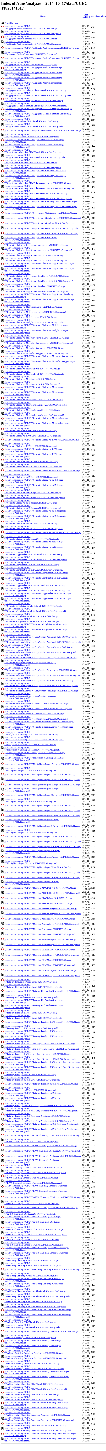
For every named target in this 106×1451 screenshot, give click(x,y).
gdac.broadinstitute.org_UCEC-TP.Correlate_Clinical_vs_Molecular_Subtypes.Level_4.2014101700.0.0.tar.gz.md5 (38, 342)
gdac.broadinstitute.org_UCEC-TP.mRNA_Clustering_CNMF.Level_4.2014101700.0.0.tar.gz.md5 (31, 1202)
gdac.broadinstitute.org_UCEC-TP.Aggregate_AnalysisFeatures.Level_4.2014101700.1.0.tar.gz (30, 37)
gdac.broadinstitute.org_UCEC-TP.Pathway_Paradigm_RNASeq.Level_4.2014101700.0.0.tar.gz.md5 (33, 1017)
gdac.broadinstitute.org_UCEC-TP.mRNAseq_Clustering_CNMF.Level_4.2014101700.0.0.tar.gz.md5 (33, 1264)
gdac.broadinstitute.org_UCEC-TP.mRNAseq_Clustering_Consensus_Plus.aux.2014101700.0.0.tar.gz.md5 (35, 1305)
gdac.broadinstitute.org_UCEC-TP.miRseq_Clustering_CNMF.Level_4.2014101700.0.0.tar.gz (30, 1321)
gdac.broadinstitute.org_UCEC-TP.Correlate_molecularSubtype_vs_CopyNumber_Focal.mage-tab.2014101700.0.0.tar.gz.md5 (30, 695)
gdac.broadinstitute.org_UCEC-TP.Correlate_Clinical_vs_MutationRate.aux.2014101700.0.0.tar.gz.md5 (34, 414)
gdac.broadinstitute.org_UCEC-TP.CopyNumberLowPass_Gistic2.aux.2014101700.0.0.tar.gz (42, 130)
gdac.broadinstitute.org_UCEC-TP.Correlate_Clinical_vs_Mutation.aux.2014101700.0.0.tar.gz (30, 378)
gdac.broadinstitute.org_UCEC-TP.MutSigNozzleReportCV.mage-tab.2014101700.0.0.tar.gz (42, 877)
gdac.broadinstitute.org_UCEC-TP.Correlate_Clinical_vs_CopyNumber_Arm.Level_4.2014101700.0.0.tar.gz (36, 244)
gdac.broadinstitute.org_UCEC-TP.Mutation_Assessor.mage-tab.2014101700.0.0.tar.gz (40, 939)
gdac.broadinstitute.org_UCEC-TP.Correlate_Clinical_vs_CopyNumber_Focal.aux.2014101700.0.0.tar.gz (34, 285)
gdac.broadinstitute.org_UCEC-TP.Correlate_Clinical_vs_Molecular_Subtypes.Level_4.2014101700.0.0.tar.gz (36, 336)
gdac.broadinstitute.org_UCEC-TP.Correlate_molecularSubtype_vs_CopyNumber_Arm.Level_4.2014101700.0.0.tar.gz (40, 635)
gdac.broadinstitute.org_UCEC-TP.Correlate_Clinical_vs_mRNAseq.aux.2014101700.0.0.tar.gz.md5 (32, 507)
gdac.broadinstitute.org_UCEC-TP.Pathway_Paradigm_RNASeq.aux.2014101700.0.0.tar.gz (42, 1022)
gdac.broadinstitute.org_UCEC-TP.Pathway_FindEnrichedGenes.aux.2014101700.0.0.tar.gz (42, 991)
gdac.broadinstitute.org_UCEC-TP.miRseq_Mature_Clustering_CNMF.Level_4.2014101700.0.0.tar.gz (33, 1383)
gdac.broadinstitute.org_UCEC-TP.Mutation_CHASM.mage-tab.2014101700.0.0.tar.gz (40, 970)
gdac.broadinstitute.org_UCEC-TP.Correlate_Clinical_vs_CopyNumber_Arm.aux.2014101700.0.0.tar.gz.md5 (36, 259)
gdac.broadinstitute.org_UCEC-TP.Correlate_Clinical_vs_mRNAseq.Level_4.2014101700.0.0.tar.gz (32, 491)
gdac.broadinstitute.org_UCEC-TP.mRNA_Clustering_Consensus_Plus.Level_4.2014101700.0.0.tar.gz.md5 (35, 1233)
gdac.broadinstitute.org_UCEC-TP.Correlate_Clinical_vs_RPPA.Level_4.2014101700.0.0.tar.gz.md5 (32, 434)
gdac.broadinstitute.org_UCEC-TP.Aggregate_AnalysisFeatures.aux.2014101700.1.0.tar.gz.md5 (30, 63)
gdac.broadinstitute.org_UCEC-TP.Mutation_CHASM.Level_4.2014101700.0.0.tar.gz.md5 (41, 955)
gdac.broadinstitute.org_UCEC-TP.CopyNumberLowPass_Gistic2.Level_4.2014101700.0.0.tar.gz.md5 (33, 125)
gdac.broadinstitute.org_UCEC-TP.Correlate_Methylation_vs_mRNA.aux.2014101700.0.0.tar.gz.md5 (33, 620)
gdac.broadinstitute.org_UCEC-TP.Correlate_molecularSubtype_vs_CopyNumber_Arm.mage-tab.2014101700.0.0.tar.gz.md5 (30, 662)
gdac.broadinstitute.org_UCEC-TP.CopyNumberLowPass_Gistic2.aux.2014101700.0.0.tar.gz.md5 (31, 135)
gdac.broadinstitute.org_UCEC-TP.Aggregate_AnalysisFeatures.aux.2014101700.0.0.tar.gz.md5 (30, 53)
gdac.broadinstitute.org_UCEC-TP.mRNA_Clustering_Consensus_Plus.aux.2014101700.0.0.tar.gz (31, 1238)
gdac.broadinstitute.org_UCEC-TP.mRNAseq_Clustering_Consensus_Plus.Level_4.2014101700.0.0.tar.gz (35, 1290)
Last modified (86, 16)
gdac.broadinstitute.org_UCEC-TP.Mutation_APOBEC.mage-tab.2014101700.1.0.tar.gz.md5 (42, 914)
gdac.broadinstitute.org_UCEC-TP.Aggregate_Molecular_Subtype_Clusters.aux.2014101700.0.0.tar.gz (33, 99)
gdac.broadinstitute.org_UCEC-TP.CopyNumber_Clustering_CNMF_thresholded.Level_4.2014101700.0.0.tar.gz (37, 182)
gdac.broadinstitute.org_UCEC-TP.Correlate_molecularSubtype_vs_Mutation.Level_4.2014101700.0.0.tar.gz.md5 (38, 707)
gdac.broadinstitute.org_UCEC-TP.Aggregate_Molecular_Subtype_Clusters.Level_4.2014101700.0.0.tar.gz (35, 89)
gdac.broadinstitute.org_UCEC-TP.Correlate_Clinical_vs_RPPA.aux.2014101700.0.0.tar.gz (41, 440)
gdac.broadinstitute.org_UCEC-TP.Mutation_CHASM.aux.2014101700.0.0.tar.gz (37, 960)
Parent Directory (11, 23)
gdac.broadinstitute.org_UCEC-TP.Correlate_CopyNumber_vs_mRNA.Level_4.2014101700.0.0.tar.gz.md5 (35, 558)
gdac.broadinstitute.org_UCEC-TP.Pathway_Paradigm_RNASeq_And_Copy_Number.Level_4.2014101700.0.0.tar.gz (39, 1042)
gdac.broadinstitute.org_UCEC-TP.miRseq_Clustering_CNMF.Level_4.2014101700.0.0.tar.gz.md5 (32, 1326)
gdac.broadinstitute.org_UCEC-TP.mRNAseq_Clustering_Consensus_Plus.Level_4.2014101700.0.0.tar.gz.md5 (37, 1295)
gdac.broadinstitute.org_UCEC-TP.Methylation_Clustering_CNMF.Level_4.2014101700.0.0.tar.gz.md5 (34, 738)
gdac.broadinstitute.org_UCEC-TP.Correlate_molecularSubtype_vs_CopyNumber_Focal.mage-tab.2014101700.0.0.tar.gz (41, 689)
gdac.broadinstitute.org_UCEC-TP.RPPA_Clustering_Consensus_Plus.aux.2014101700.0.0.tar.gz (31, 1176)
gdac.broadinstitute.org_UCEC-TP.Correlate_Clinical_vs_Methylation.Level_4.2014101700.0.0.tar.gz (33, 305)
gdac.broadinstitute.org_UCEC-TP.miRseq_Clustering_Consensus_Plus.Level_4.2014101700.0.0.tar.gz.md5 (35, 1357)
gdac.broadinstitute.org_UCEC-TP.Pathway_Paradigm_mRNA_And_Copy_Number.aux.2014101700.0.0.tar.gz (37, 1114)
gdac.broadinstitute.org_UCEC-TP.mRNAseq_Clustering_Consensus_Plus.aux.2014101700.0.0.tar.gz (33, 1300)
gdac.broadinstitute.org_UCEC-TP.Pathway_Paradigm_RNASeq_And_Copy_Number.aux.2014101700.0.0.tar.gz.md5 (40, 1058)
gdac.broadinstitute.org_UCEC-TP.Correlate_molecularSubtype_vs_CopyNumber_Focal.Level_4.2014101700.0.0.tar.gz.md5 (42, 674)
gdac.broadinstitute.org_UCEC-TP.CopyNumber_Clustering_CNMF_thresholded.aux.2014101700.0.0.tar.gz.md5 (38, 197)
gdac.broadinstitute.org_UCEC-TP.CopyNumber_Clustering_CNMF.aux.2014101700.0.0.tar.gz (30, 161)
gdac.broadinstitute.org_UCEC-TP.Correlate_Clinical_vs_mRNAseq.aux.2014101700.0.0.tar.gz (30, 501)
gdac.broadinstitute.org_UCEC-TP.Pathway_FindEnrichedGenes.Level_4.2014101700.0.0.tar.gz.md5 (33, 986)
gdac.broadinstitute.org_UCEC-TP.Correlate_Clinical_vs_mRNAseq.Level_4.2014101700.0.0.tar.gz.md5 (34, 496)
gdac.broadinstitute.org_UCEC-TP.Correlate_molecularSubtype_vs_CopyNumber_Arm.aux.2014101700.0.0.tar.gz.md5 (40, 651)
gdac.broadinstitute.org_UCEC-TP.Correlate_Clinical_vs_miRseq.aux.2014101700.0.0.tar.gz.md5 (31, 537)
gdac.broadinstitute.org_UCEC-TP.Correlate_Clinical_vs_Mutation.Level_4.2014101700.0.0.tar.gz (32, 367)
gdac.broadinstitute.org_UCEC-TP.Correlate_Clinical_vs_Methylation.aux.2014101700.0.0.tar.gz (31, 316)
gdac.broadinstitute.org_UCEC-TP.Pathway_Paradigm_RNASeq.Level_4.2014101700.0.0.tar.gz (31, 1011)
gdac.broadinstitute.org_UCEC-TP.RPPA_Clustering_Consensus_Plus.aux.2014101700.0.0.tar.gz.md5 (33, 1182)
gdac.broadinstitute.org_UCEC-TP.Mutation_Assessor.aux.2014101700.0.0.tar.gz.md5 (39, 934)
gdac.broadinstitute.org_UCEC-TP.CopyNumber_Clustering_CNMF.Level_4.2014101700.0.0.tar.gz (32, 151)
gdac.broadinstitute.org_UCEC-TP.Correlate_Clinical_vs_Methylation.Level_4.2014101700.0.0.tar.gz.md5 (35, 311)
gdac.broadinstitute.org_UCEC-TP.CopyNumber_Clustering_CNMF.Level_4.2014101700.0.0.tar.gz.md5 (34, 156)
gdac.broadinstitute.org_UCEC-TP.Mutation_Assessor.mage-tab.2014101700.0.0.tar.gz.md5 (42, 944)
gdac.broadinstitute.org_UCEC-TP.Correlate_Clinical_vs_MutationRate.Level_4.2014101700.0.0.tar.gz (33, 398)
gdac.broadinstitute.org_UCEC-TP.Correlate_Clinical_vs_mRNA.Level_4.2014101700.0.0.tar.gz (31, 460)
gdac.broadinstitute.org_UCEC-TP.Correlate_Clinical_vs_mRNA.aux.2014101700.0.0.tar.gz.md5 (31, 476)
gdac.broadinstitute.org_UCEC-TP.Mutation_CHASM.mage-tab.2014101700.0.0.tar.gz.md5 (42, 975)
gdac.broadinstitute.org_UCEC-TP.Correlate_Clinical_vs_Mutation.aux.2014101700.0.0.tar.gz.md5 (32, 383)
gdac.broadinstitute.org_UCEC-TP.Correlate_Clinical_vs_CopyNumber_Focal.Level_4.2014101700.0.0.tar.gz (36, 275)
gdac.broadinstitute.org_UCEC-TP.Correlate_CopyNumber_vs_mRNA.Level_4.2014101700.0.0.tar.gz (33, 553)
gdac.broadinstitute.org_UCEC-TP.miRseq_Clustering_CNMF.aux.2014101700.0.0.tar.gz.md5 (30, 1336)
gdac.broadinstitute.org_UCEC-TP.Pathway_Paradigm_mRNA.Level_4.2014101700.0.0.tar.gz (30, 1073)
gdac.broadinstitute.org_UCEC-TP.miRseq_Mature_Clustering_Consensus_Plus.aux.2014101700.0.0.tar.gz (35, 1424)
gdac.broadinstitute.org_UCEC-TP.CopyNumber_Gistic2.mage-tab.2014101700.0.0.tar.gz (41, 233)
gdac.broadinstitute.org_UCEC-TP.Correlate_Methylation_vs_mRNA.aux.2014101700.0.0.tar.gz (31, 615)
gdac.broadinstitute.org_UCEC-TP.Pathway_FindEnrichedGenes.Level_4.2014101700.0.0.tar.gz (31, 980)
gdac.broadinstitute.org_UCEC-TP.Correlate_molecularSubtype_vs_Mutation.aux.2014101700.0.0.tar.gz (34, 712)
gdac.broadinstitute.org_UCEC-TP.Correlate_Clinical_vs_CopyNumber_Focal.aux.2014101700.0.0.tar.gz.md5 (36, 290)
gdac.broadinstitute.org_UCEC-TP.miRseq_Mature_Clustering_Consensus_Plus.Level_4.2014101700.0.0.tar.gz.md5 (39, 1419)
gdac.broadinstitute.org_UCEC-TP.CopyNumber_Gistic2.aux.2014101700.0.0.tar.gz (39, 223)
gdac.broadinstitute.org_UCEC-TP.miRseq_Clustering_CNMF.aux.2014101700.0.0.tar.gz (41, 1331)
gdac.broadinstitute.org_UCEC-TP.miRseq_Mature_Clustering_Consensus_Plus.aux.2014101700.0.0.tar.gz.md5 (37, 1429)
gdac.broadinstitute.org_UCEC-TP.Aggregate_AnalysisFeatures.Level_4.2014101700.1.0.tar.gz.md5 (32, 42)
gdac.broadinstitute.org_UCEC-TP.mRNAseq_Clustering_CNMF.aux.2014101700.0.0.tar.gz (42, 1269)
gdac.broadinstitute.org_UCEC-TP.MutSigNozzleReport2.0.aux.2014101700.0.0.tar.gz (39, 805)
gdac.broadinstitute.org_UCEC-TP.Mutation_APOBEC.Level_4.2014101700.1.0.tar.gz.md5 (42, 893)
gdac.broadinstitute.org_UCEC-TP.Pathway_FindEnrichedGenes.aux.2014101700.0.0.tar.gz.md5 (31, 996)
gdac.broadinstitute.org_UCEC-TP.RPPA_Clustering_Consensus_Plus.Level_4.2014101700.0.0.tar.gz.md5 (35, 1171)
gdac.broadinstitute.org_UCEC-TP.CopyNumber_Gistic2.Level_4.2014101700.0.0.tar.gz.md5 (42, 218)
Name (43, 16)
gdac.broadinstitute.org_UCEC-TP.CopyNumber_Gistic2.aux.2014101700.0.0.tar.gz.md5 (41, 228)
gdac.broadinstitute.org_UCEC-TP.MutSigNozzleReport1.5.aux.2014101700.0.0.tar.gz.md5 (42, 779)
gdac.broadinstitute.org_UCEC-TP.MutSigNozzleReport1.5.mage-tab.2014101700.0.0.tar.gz (42, 785)
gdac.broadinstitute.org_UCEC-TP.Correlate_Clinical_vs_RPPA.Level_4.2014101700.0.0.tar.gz (30, 429)
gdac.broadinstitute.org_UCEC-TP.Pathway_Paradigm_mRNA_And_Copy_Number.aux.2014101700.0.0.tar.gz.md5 (39, 1120)
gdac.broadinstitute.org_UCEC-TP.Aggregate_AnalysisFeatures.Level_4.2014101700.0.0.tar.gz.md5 (32, 32)
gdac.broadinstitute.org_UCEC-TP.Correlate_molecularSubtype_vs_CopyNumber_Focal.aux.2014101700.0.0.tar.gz (39, 679)
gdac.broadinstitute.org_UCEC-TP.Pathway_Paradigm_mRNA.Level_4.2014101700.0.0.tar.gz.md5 (32, 1078)
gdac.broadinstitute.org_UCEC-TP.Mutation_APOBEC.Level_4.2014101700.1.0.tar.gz (40, 888)
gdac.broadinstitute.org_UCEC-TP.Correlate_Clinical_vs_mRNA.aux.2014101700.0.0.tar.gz (42, 471)
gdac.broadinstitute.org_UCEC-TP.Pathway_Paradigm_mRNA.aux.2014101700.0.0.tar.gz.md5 (30, 1089)
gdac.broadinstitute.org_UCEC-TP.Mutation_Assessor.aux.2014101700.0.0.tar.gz (37, 929)
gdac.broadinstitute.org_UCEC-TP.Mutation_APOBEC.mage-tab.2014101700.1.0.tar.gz (40, 908)
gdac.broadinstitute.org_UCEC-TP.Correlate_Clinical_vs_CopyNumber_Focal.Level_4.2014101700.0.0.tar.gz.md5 (38, 280)
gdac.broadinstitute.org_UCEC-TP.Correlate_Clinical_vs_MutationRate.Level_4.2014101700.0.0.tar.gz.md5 (36, 403)
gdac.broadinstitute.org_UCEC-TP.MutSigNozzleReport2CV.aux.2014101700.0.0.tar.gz (40, 836)
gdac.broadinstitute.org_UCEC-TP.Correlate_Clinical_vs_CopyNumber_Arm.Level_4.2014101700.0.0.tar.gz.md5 (38, 249)
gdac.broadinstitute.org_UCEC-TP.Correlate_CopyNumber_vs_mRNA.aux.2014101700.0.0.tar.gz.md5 (33, 568)
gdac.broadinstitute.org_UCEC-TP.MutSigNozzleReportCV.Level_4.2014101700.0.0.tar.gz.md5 (30, 862)
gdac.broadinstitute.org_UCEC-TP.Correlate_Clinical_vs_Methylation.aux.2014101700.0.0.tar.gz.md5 (33, 321)
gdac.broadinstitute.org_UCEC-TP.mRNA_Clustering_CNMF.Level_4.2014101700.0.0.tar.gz (42, 1197)
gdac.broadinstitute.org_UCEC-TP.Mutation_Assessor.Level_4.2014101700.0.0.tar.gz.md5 (41, 924)
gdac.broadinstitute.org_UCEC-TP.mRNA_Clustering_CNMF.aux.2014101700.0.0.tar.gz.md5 (30, 1212)
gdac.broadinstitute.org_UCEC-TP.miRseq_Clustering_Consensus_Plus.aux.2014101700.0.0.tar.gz (32, 1362)
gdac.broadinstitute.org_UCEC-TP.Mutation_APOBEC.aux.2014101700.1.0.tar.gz (38, 898)
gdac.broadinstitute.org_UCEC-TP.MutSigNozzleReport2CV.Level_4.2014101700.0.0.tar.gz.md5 (31, 831)
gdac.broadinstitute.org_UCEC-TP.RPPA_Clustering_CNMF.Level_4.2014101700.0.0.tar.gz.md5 (31, 1140)
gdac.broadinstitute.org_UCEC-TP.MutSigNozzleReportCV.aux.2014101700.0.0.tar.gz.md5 (42, 872)
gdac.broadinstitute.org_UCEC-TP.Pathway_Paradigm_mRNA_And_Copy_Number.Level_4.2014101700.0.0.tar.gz (39, 1104)
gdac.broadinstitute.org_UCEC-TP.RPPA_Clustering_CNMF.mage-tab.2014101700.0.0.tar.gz (42, 1156)
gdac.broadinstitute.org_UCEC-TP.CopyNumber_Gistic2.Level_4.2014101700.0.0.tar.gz (40, 213)
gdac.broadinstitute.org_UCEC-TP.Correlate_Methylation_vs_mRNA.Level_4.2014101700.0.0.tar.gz (33, 605)
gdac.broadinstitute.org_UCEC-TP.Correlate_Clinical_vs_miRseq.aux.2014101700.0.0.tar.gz (42, 532)
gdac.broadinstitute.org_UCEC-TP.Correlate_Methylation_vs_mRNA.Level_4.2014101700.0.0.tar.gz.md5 (35, 610)
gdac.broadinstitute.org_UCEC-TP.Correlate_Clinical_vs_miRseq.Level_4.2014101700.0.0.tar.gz (31, 522)
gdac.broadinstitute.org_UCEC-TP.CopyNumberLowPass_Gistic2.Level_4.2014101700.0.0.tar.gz (31, 120)
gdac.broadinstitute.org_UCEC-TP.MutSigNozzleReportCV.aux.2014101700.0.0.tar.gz (39, 867)
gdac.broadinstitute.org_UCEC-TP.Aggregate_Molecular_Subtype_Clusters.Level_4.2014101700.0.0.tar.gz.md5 (37, 94)
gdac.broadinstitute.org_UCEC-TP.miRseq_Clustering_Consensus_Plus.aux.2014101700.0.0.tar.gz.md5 (34, 1367)
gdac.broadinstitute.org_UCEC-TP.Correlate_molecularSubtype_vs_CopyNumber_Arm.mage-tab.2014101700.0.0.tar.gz (40, 656)
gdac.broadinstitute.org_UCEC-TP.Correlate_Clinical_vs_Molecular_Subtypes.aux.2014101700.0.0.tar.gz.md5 (36, 352)
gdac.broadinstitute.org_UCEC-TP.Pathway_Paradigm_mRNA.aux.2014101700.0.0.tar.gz (41, 1084)
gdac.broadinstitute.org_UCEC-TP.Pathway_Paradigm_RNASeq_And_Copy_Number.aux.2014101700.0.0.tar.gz (37, 1053)
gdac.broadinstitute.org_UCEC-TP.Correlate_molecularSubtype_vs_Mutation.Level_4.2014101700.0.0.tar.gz (36, 702)
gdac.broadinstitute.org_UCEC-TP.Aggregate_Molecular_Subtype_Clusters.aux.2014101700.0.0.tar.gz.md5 (35, 104)
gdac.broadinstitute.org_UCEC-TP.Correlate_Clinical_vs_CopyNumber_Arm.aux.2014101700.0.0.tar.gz (34, 254)
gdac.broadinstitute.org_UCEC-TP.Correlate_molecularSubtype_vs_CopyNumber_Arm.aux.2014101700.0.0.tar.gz (38, 646)
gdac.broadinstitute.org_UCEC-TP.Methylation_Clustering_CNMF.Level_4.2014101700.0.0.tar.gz (31, 733)
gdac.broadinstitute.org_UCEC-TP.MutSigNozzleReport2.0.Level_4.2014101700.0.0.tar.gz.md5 (30, 800)
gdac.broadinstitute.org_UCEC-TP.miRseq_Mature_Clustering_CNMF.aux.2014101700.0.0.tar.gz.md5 (33, 1398)
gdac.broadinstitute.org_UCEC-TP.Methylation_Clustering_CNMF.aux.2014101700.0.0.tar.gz (30, 743)
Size (92, 16)
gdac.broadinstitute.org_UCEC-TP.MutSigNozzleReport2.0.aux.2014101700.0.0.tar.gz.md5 (42, 810)
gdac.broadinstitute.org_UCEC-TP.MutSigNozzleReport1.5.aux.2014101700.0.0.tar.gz (39, 774)
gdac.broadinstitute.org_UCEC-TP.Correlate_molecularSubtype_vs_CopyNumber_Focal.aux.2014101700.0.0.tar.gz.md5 (41, 684)
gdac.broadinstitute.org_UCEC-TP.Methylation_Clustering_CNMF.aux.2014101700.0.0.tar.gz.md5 (32, 748)
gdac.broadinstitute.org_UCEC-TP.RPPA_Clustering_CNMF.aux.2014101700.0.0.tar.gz (40, 1146)
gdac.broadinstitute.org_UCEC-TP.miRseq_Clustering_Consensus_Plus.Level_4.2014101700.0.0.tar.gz (33, 1352)
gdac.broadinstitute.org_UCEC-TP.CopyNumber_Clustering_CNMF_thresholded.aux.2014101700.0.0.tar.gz (36, 192)
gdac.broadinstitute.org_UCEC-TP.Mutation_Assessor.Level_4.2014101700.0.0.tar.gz (39, 919)
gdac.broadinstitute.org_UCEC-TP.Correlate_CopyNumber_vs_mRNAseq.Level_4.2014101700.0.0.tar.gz (34, 584)
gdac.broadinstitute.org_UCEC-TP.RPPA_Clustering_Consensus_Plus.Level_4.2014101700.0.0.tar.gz (33, 1166)
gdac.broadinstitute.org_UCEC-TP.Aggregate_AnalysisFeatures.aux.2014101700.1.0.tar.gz (41, 58)
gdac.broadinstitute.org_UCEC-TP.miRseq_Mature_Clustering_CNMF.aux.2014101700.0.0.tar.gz (31, 1393)
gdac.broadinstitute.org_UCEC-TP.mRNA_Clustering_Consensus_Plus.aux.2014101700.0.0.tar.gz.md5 (33, 1243)
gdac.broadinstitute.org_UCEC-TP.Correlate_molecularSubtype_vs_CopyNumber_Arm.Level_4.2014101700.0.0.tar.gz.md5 (42, 641)
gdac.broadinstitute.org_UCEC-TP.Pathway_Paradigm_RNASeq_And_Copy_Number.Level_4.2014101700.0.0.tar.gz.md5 (41, 1047)
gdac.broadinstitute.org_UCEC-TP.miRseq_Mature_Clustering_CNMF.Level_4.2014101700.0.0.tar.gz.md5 (35, 1388)
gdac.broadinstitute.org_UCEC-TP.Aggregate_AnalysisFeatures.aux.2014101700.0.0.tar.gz (41, 48)
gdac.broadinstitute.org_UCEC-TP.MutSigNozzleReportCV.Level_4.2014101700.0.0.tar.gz (41, 857)
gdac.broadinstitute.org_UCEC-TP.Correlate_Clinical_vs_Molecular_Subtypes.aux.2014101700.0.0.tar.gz (34, 347)
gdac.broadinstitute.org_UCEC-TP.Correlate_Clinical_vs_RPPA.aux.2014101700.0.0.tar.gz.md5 (31, 445)
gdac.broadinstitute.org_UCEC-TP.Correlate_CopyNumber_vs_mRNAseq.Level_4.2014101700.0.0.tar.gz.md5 (37, 589)
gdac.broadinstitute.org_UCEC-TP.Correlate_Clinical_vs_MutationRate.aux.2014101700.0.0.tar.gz (32, 409)
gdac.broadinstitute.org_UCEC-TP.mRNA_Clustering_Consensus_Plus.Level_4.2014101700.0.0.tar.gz (33, 1228)
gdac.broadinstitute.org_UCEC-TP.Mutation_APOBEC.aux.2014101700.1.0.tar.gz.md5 (40, 903)
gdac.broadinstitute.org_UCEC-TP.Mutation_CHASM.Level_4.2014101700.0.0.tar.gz (39, 950)
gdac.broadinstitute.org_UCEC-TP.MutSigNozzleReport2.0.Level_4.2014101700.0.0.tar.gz (41, 795)
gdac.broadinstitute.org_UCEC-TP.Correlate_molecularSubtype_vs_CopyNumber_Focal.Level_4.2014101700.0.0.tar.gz (40, 669)
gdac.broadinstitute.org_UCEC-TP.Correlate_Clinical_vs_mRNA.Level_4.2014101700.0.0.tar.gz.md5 (33, 465)
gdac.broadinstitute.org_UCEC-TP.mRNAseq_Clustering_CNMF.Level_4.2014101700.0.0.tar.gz (31, 1259)
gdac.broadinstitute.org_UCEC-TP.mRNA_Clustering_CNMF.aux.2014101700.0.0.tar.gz (40, 1207)
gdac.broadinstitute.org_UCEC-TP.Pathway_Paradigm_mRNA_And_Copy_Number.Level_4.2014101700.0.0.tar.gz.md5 (41, 1109)
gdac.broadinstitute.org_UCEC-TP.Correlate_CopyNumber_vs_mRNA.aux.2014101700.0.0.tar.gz (31, 563)
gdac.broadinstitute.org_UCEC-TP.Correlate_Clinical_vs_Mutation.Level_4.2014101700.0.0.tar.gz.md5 (34, 372)
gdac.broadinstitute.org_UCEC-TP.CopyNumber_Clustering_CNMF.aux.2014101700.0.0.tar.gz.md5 (32, 166)
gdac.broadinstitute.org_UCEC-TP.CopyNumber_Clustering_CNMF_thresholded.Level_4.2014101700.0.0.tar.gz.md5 (39, 187)
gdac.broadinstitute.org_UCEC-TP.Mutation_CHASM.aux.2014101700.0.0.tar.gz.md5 (39, 965)
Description (101, 16)
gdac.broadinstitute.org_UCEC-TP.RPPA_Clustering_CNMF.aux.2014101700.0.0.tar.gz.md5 (42, 1151)
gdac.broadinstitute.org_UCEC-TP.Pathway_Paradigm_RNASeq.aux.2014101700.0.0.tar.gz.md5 (31, 1027)
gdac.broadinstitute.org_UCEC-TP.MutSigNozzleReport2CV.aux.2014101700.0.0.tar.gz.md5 (42, 841)
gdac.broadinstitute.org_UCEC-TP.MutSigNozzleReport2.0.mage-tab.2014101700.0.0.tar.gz (42, 816)
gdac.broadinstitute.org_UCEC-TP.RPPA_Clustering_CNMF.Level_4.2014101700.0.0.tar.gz (42, 1135)
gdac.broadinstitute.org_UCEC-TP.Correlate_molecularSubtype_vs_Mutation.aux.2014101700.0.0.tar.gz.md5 (36, 717)
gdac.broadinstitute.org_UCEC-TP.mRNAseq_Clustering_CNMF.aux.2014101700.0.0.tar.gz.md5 (31, 1274)
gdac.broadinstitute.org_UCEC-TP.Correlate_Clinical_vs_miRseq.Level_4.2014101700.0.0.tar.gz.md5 (33, 527)
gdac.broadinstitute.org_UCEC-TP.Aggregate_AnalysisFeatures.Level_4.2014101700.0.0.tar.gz (30, 27)
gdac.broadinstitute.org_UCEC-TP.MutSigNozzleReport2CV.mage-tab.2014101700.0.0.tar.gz (42, 847)
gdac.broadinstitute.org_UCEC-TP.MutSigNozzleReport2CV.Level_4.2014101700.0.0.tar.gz (42, 826)
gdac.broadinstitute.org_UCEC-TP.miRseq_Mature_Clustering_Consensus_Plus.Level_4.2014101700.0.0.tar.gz (37, 1414)
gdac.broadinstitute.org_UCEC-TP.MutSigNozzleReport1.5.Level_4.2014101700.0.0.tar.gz (41, 764)
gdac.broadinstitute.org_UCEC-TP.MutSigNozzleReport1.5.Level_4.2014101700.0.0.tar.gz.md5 (30, 769)
